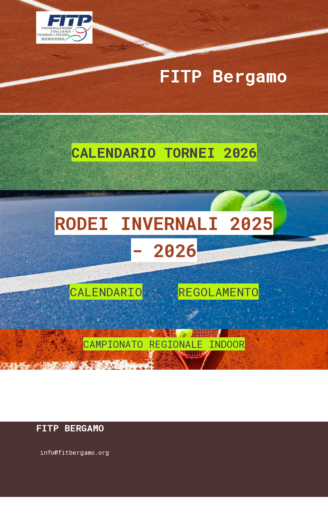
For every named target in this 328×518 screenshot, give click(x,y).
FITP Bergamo (223, 75)
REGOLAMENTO (218, 291)
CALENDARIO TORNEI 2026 (164, 152)
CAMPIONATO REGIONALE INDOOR (164, 343)
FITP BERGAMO (70, 428)
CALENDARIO (106, 291)
